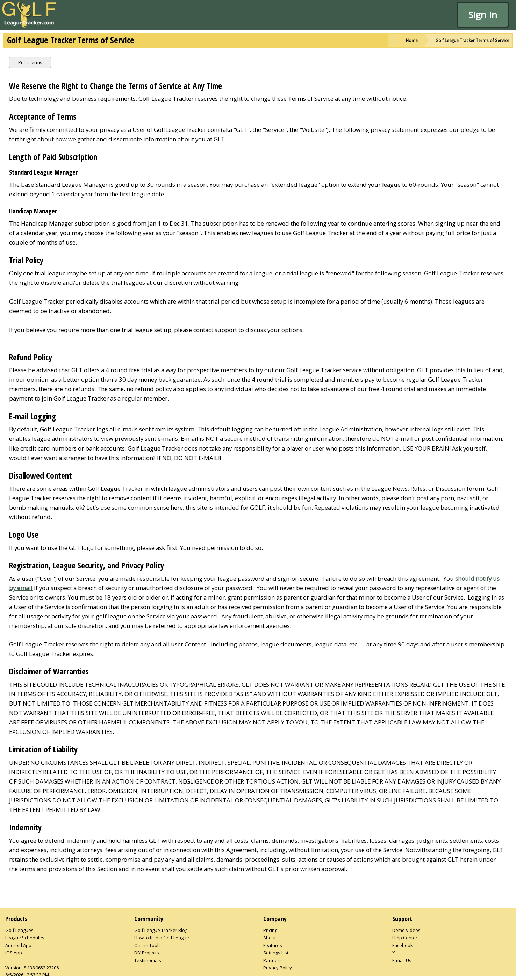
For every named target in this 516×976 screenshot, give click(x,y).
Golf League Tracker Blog (160, 930)
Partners (272, 960)
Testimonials (147, 960)
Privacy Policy (277, 967)
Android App (18, 945)
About (269, 937)
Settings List (275, 952)
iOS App (13, 952)
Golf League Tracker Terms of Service (472, 40)
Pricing (270, 930)
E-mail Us (401, 960)
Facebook (402, 945)
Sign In (482, 14)
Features (272, 945)
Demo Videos (406, 930)
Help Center (404, 937)
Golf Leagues (19, 930)
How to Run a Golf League (161, 937)
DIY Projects (146, 952)
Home (412, 40)
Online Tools (147, 945)
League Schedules (24, 937)
